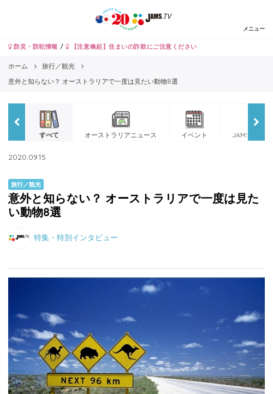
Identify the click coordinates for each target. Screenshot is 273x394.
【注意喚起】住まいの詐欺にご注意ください (131, 46)
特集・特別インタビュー (76, 237)
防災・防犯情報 (33, 46)
